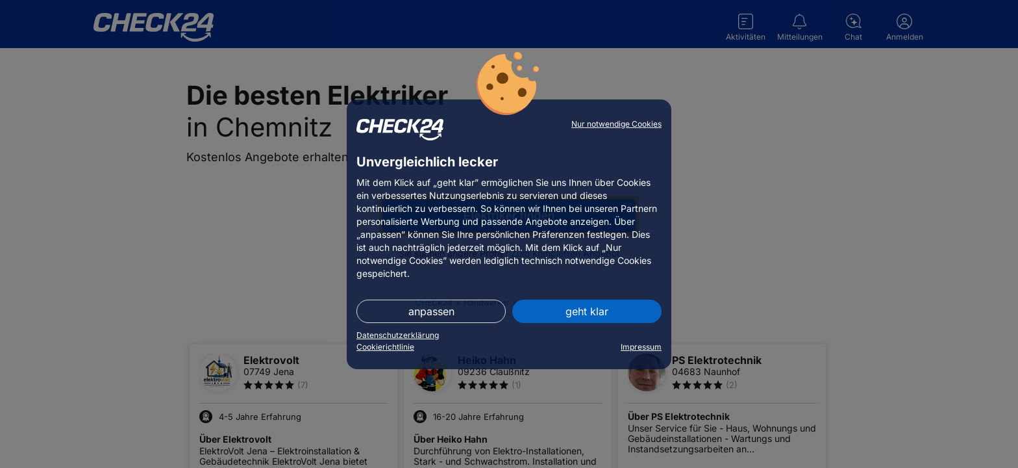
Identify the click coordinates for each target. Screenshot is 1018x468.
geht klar (586, 311)
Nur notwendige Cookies (616, 124)
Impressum (641, 347)
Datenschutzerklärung (397, 335)
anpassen (431, 311)
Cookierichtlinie (385, 347)
